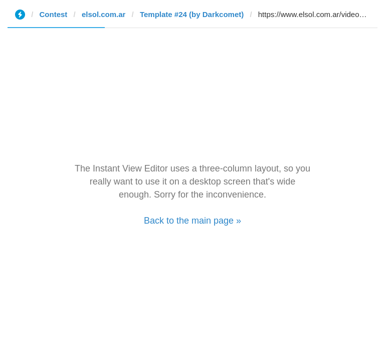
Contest (54, 14)
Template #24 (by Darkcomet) (192, 14)
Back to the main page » (192, 221)
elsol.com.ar (104, 14)
